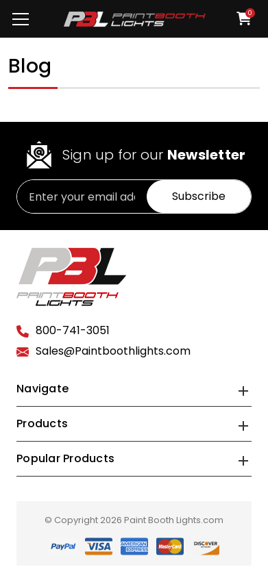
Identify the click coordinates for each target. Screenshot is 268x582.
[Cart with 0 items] (240, 17)
